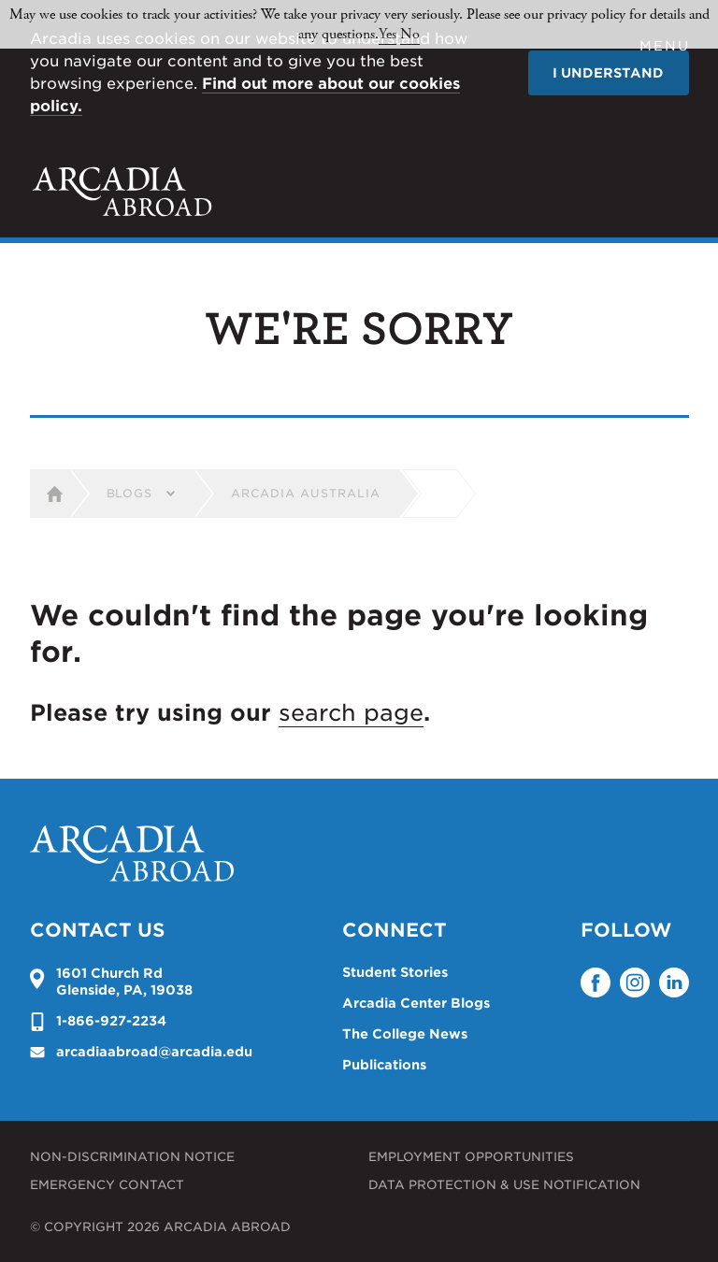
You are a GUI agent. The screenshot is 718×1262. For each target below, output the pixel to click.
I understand (608, 72)
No (410, 34)
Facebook (595, 982)
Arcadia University (122, 192)
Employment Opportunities (471, 1157)
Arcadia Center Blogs (416, 1003)
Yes (387, 34)
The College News (404, 1033)
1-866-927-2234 (111, 1020)
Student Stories (395, 972)
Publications (384, 1064)
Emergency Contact (107, 1185)
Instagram (635, 982)
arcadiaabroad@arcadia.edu (154, 1051)
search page (351, 712)
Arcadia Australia (305, 493)
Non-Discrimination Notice (132, 1157)
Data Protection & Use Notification (504, 1185)
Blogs (130, 493)
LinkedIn (674, 982)
